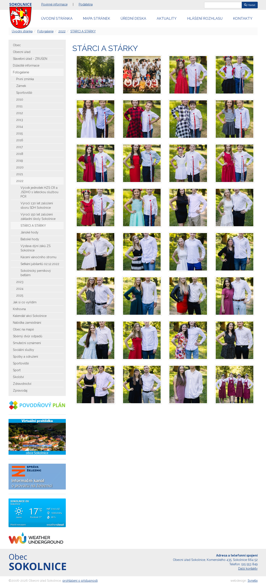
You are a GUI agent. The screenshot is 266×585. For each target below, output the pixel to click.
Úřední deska (133, 18)
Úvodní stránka (57, 18)
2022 (62, 31)
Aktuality (167, 18)
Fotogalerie (45, 31)
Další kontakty (248, 568)
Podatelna (86, 4)
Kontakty (242, 18)
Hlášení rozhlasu (205, 18)
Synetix (253, 580)
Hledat (249, 5)
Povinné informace (54, 4)
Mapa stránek (96, 18)
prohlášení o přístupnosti (80, 580)
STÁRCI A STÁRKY (83, 31)
